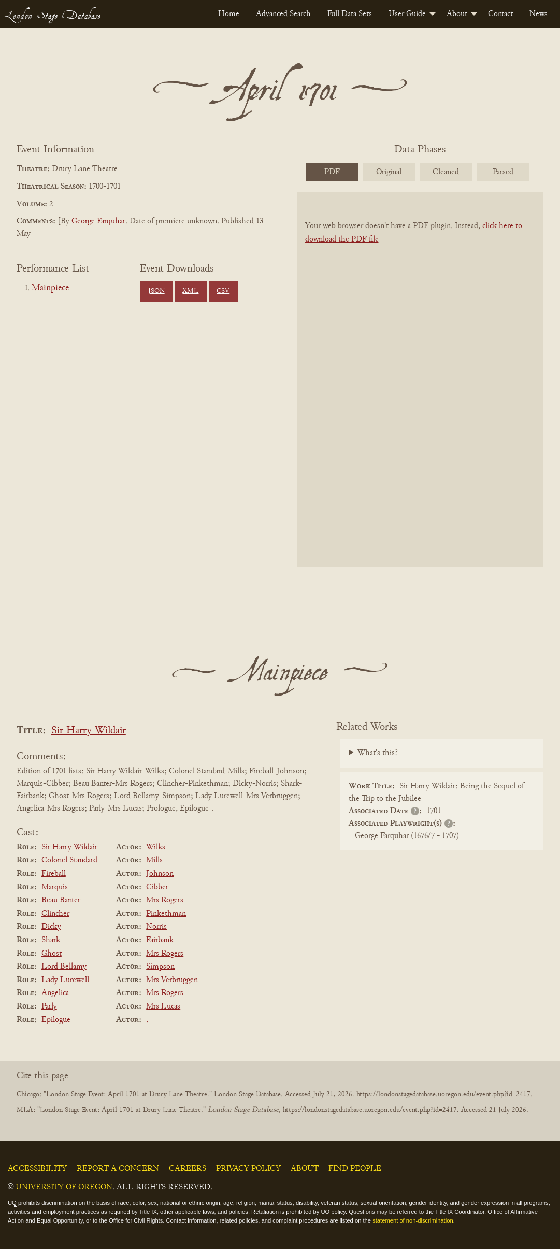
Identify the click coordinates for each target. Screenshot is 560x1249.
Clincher (55, 914)
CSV (223, 291)
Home (228, 14)
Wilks (155, 847)
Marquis (54, 887)
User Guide (407, 14)
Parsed (503, 172)
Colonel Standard (69, 860)
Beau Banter (60, 900)
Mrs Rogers (164, 900)
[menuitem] (229, 14)
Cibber (157, 887)
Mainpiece (50, 288)
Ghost (51, 953)
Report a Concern (118, 1169)
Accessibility (37, 1169)
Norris (156, 926)
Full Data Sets (349, 14)
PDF (332, 172)
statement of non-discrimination (412, 1220)
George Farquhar (98, 221)
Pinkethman (166, 914)
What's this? (377, 753)
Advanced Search (283, 14)
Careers (187, 1169)
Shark (50, 940)
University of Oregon (64, 1187)
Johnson (160, 874)
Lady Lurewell (65, 980)
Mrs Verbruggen (172, 980)
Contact (500, 14)
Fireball (53, 874)
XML (190, 291)
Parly (49, 1006)
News (538, 14)
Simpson (160, 966)
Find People (354, 1169)
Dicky (51, 926)
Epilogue (55, 1020)
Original (388, 172)
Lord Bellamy (64, 966)
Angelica (55, 993)
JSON (156, 291)
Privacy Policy (248, 1169)
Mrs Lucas (163, 1006)
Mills (154, 860)
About (457, 14)
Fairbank (160, 940)
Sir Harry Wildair (88, 731)
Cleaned (446, 172)
